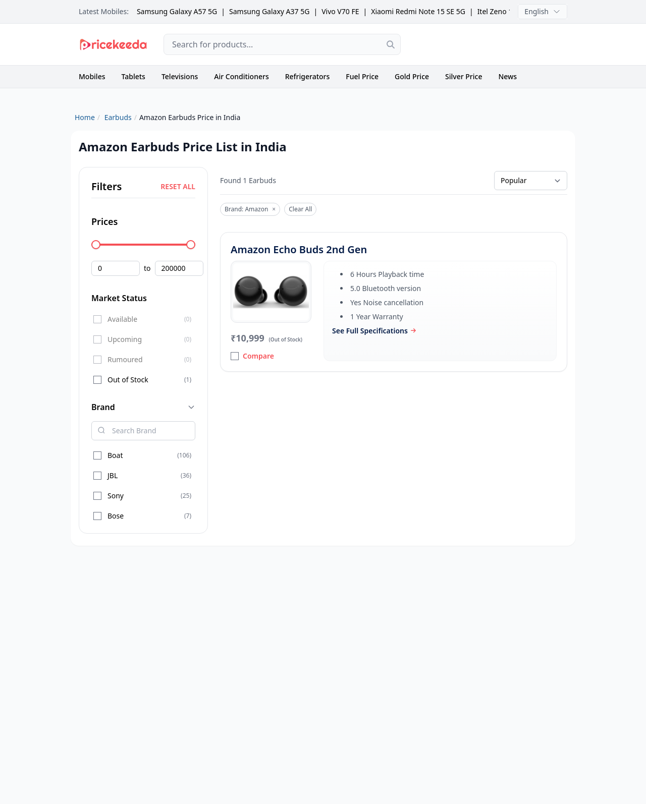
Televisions (180, 76)
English (542, 11)
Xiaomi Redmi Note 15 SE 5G (418, 11)
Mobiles (92, 76)
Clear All (300, 209)
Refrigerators (307, 76)
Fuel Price (362, 76)
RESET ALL (177, 186)
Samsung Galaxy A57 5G (177, 11)
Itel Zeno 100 (499, 11)
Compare (252, 356)
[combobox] (282, 44)
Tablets (133, 76)
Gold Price (412, 76)
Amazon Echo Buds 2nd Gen (299, 249)
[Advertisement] (492, 44)
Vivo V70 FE (340, 11)
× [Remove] (274, 209)
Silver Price (463, 76)
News (507, 76)
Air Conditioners (241, 76)
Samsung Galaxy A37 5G (269, 11)
